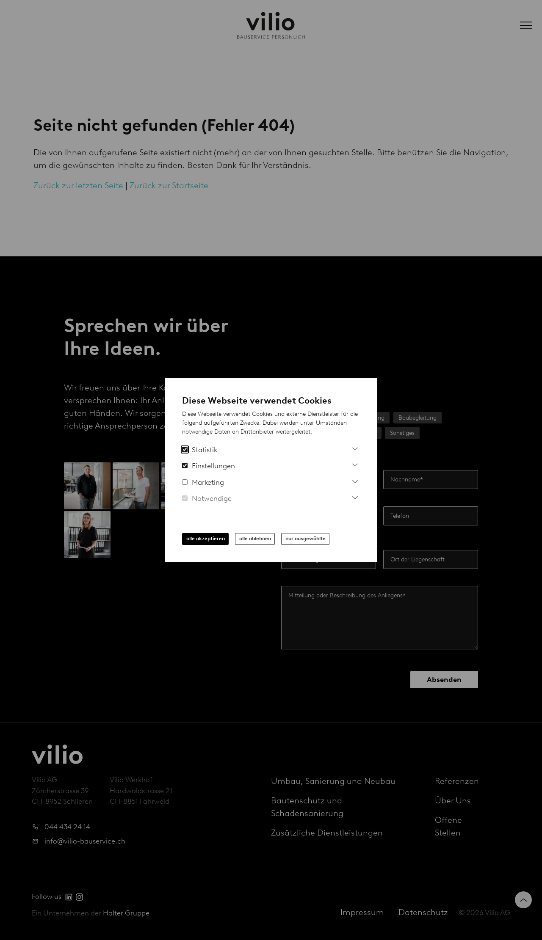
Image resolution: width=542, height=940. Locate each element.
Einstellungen (208, 466)
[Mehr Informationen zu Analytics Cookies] (355, 447)
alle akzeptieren (205, 538)
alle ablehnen (255, 538)
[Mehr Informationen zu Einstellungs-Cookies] (355, 463)
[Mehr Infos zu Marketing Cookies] (355, 480)
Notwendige (207, 498)
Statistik (199, 449)
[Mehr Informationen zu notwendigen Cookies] (355, 496)
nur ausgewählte (305, 538)
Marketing (203, 482)
